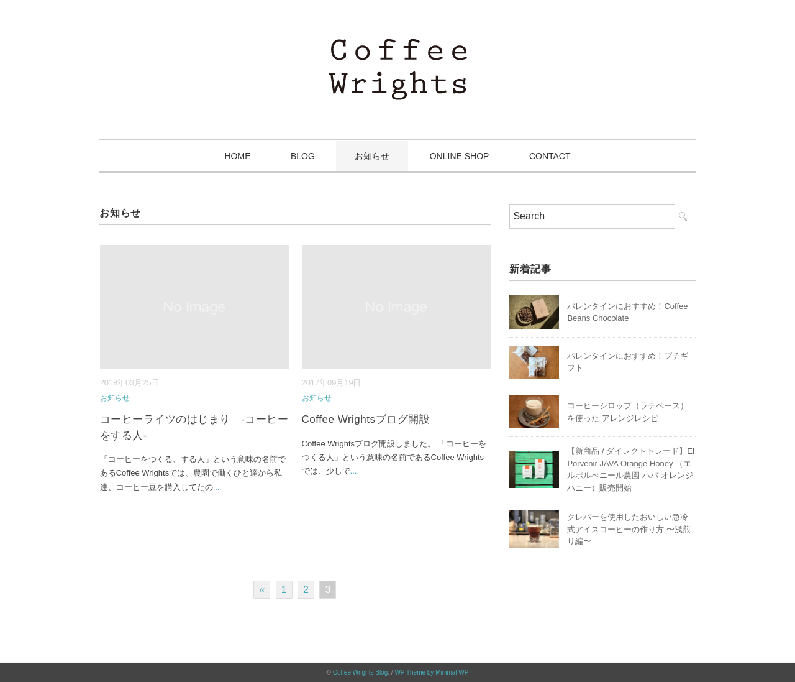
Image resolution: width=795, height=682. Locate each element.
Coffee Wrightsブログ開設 (366, 419)
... (216, 487)
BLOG (303, 156)
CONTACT (550, 156)
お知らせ (372, 156)
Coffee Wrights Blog (360, 672)
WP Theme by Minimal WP (431, 672)
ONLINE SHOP (459, 156)
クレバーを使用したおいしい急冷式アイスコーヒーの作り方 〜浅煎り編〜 (629, 529)
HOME (237, 156)
